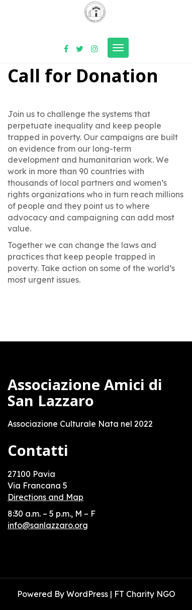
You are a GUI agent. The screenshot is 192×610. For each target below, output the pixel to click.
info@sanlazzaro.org (48, 525)
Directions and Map (45, 497)
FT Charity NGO (144, 594)
